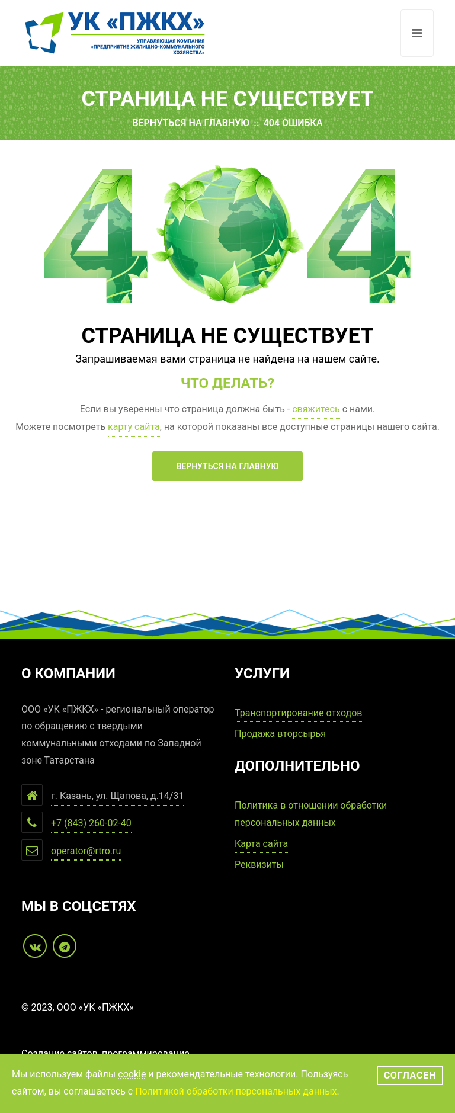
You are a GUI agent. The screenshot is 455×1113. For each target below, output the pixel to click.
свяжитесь (315, 409)
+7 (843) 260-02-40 (91, 823)
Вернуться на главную (190, 123)
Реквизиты (259, 864)
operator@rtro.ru (86, 851)
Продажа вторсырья (280, 733)
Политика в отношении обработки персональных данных (311, 814)
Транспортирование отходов (298, 713)
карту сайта (134, 426)
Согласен (410, 1075)
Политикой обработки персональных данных (236, 1091)
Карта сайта (261, 843)
